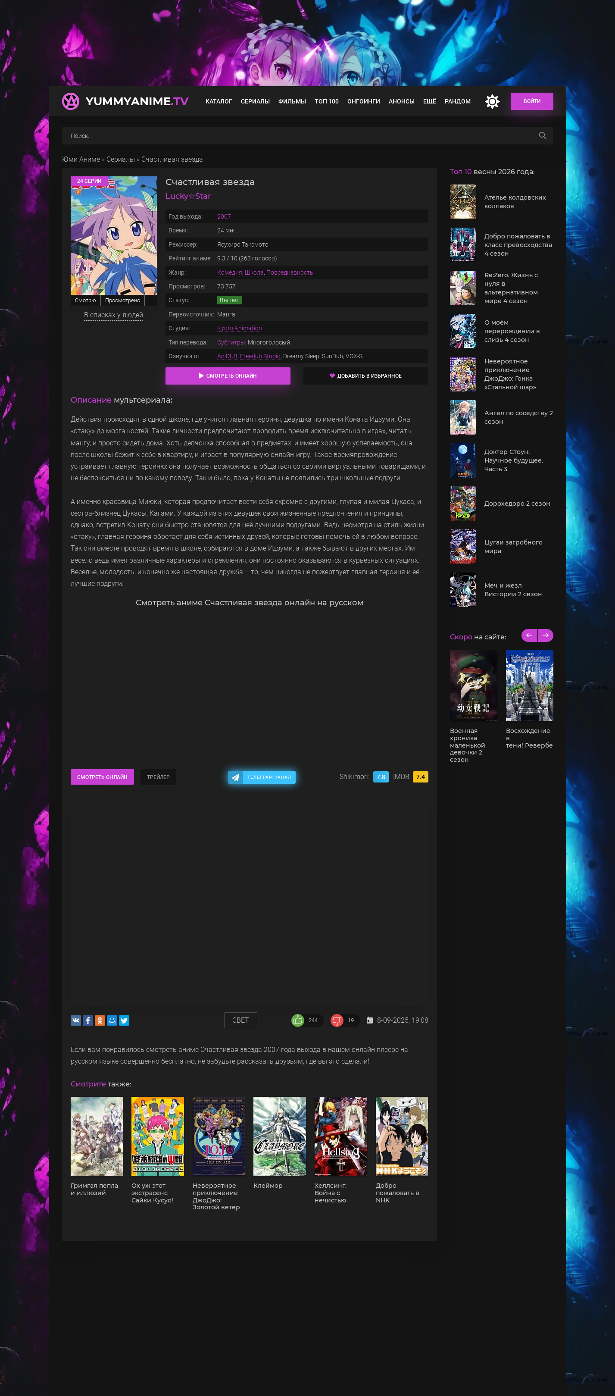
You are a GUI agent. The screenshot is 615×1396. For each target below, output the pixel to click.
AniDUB (227, 356)
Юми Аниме (81, 159)
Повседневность (289, 272)
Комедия (229, 272)
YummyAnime (137, 101)
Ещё (429, 101)
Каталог (219, 101)
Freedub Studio (260, 356)
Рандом (458, 101)
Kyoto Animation (239, 328)
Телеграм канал (269, 777)
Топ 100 (327, 101)
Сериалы (255, 101)
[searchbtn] (542, 135)
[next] (545, 635)
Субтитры (231, 342)
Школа (254, 272)
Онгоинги (363, 101)
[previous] (529, 635)
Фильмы (292, 101)
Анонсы (402, 101)
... (151, 300)
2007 (224, 216)
